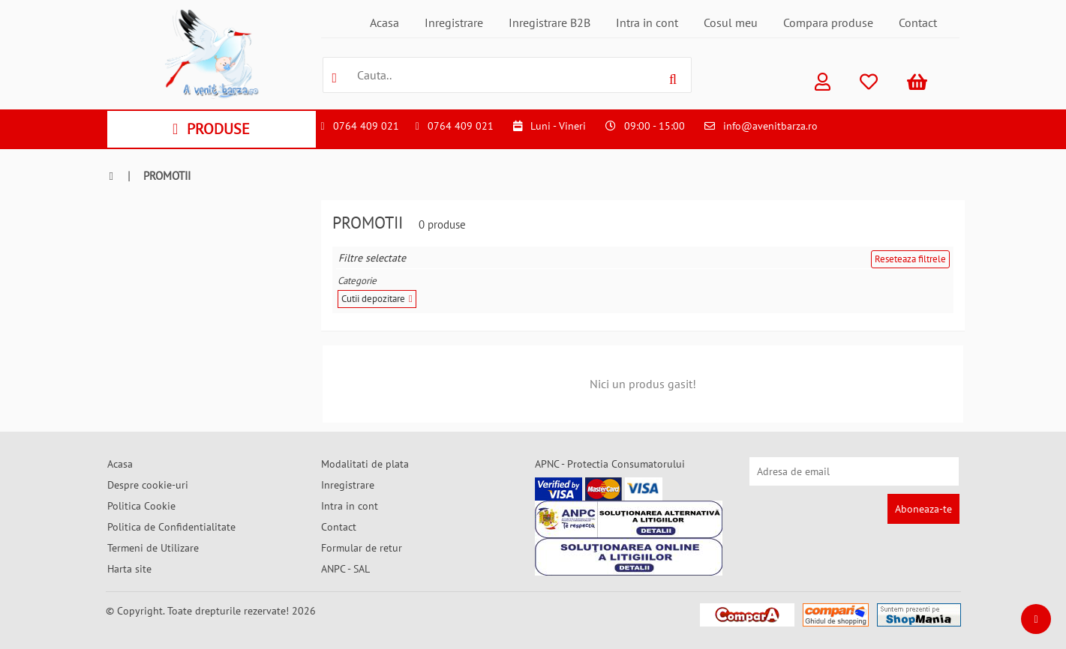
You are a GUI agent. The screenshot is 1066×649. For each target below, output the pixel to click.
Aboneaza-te (923, 509)
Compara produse (828, 22)
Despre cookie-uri (147, 485)
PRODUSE (211, 129)
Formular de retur (361, 548)
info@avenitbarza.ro (770, 126)
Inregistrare (454, 22)
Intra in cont (647, 22)
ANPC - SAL (345, 569)
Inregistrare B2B (549, 22)
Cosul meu (731, 22)
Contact (918, 22)
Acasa (384, 22)
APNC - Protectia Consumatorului (610, 464)
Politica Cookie (141, 506)
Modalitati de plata (365, 464)
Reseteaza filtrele (910, 259)
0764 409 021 (366, 126)
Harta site (129, 569)
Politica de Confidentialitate (171, 527)
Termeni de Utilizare (153, 548)
